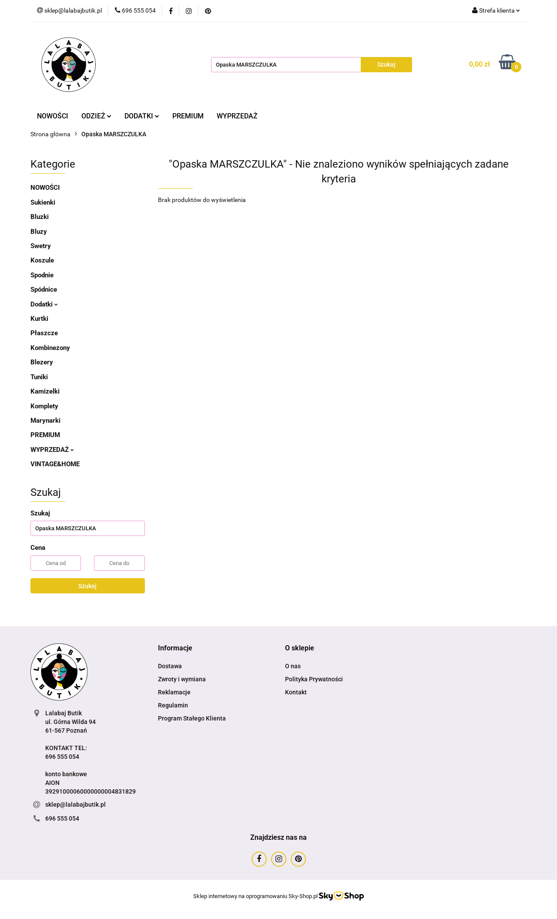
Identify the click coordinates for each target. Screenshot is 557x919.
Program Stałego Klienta (192, 718)
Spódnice (43, 289)
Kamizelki (45, 391)
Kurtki (39, 319)
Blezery (41, 362)
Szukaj (87, 585)
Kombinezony (50, 348)
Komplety (44, 406)
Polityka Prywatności (314, 679)
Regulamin (173, 705)
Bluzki (39, 217)
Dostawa (170, 666)
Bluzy (38, 232)
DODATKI (141, 116)
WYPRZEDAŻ (237, 116)
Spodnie (42, 275)
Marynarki (45, 420)
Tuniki (39, 377)
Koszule (42, 260)
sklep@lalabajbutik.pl (75, 804)
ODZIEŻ (96, 116)
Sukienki (42, 202)
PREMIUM (188, 116)
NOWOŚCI (52, 116)
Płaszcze (44, 333)
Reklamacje (174, 692)
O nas (293, 666)
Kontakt (296, 692)
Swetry (40, 246)
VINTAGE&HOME (55, 464)
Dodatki (44, 304)
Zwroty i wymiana (182, 679)
